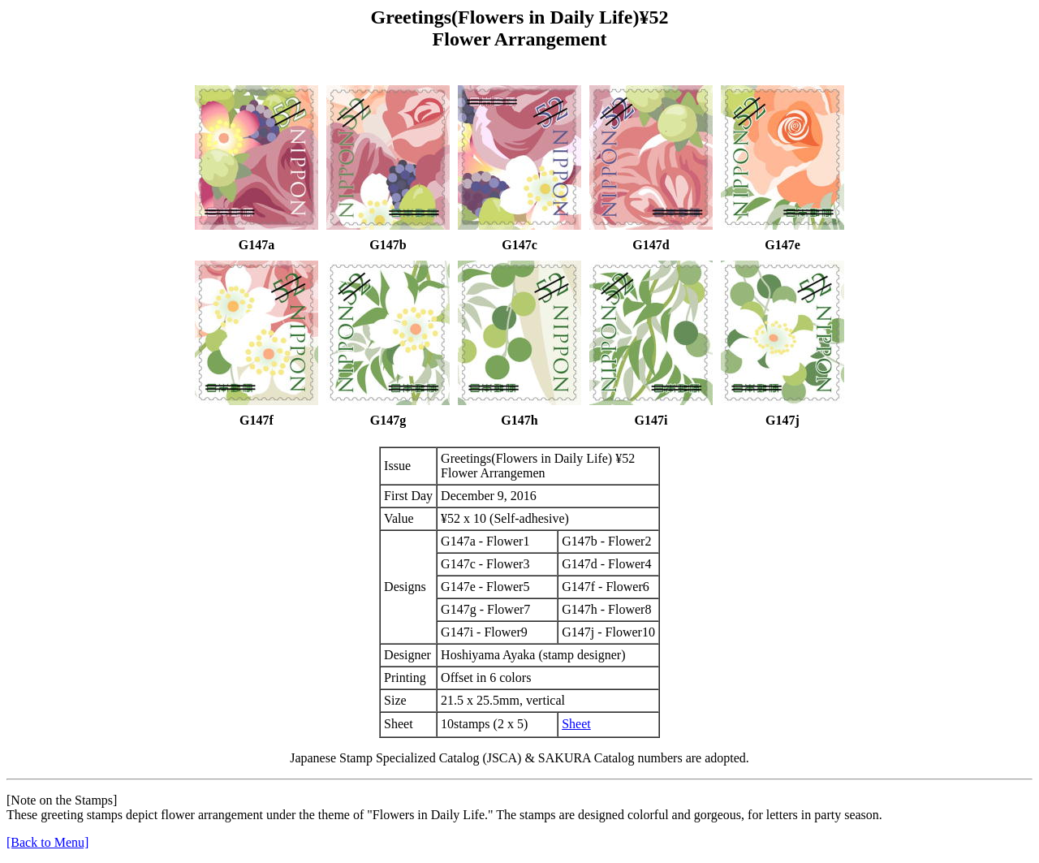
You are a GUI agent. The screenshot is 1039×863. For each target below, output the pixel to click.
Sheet (576, 724)
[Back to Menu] (47, 842)
